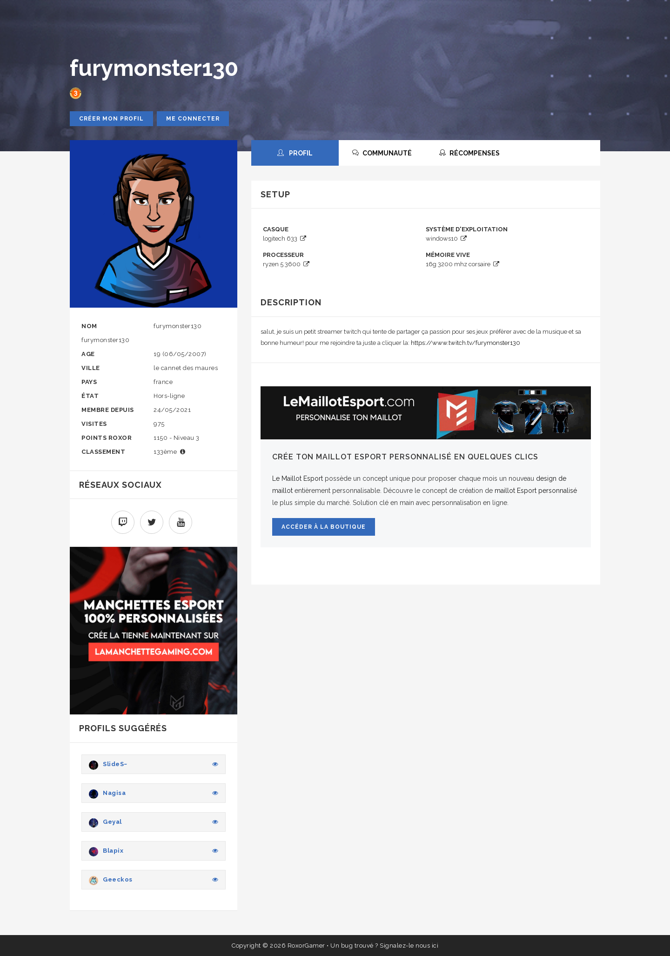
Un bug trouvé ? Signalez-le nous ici (384, 945)
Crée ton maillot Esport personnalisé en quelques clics (405, 456)
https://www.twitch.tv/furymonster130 (465, 342)
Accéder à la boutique (323, 527)
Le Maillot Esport (297, 478)
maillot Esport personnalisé (536, 490)
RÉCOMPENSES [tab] (469, 153)
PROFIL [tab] (295, 153)
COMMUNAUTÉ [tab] (382, 153)
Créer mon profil (111, 118)
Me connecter (193, 118)
